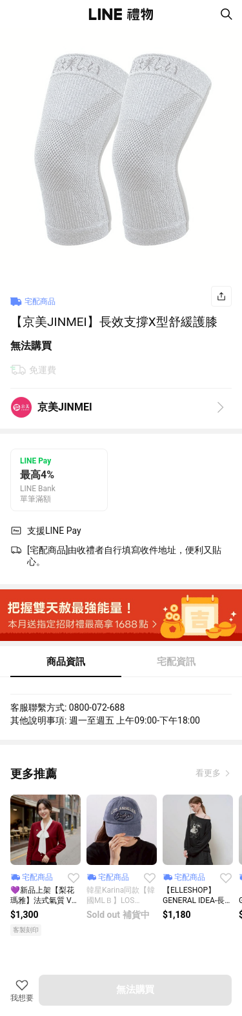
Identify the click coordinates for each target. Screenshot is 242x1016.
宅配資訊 (176, 661)
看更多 (209, 773)
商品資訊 (65, 661)
